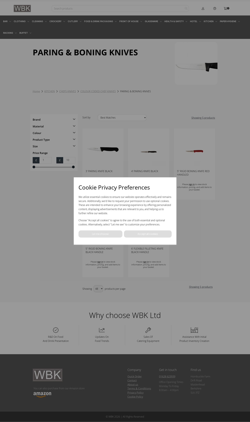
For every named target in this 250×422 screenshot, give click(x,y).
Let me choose (100, 234)
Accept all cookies (147, 234)
